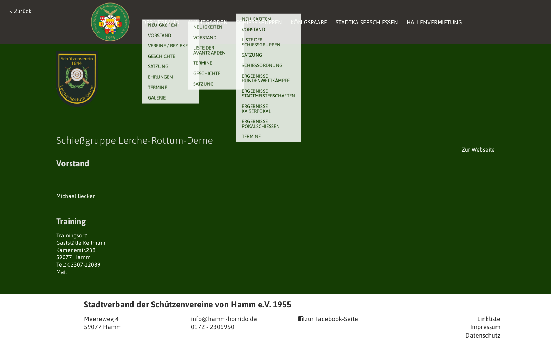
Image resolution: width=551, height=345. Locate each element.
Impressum (485, 327)
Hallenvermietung (434, 22)
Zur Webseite (478, 149)
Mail (61, 272)
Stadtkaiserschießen (367, 22)
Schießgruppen (259, 22)
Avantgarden (208, 22)
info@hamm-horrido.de (224, 318)
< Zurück (20, 11)
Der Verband (160, 22)
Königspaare (309, 22)
